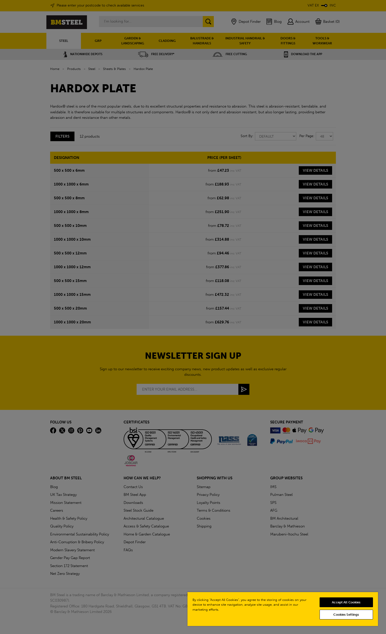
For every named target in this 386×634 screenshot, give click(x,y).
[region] (282, 609)
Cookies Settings (346, 614)
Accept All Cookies (346, 602)
